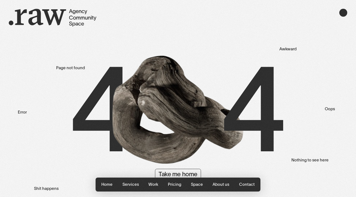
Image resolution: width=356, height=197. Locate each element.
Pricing (174, 184)
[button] (130, 184)
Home (107, 184)
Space (197, 184)
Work (153, 184)
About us (221, 184)
